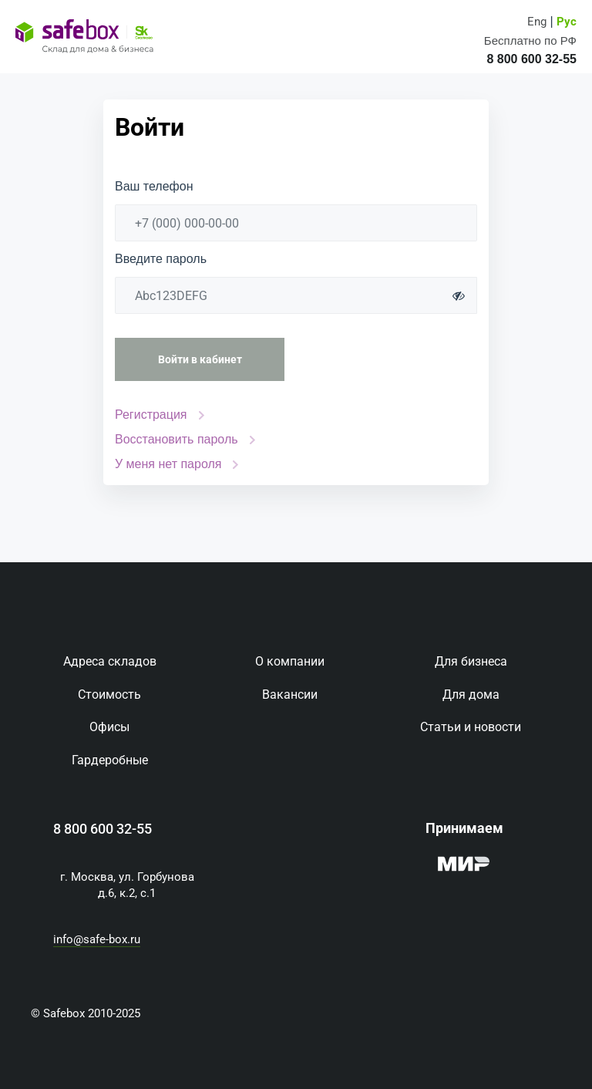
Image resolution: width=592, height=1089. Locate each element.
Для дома (471, 694)
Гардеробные (110, 760)
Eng (537, 22)
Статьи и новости (470, 727)
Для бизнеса (471, 661)
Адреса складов (109, 661)
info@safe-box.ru (96, 939)
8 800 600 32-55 (102, 829)
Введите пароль (161, 259)
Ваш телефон (154, 186)
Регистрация (151, 414)
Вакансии (290, 694)
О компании (290, 661)
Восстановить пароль (176, 439)
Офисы (109, 727)
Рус (567, 22)
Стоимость (109, 694)
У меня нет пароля (168, 463)
